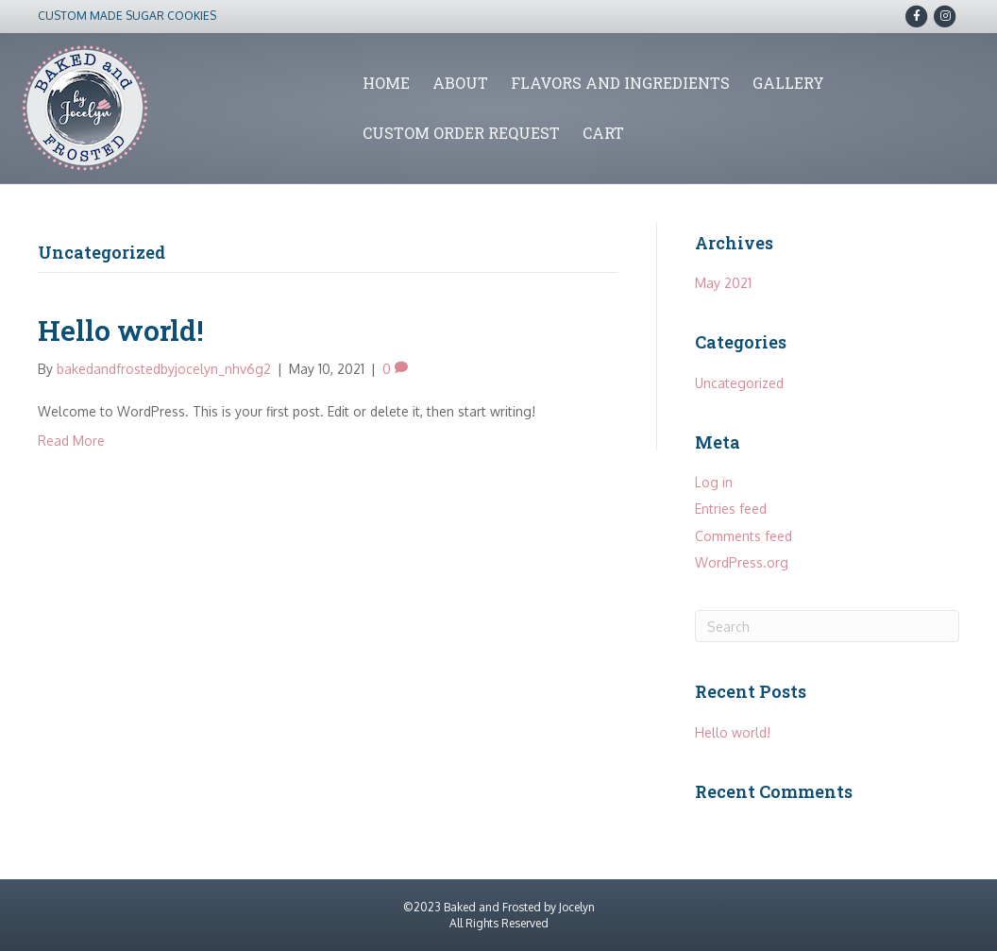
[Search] (827, 626)
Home (386, 83)
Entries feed (731, 509)
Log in (714, 482)
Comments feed (743, 536)
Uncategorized (739, 383)
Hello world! (121, 330)
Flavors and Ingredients (620, 83)
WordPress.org (741, 562)
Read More (71, 441)
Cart (603, 133)
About (460, 83)
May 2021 (723, 283)
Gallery (788, 83)
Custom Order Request (461, 133)
